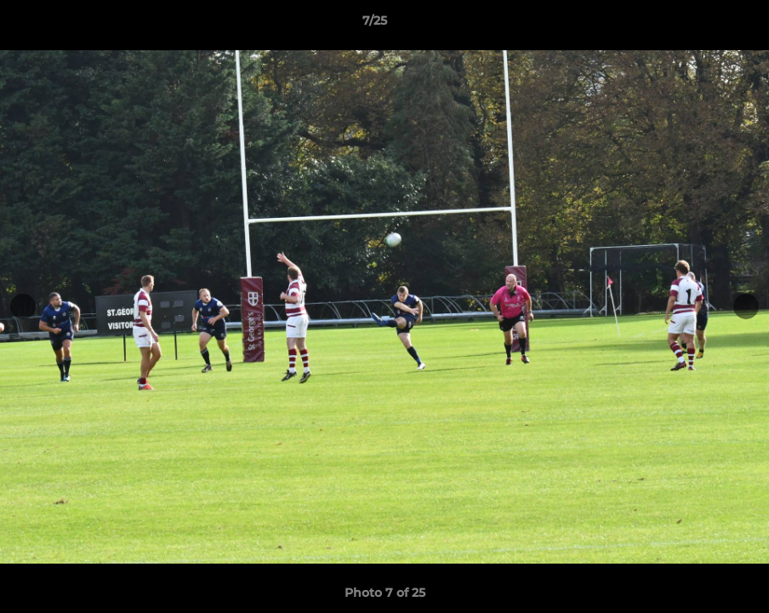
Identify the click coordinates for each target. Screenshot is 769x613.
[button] (697, 24)
